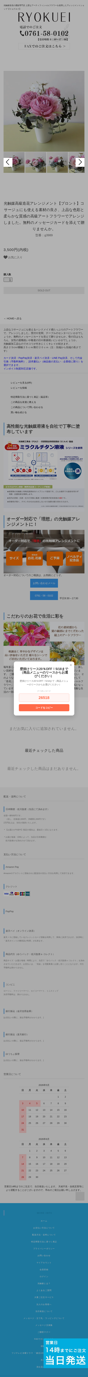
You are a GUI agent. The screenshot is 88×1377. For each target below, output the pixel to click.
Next (80, 162)
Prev (8, 162)
